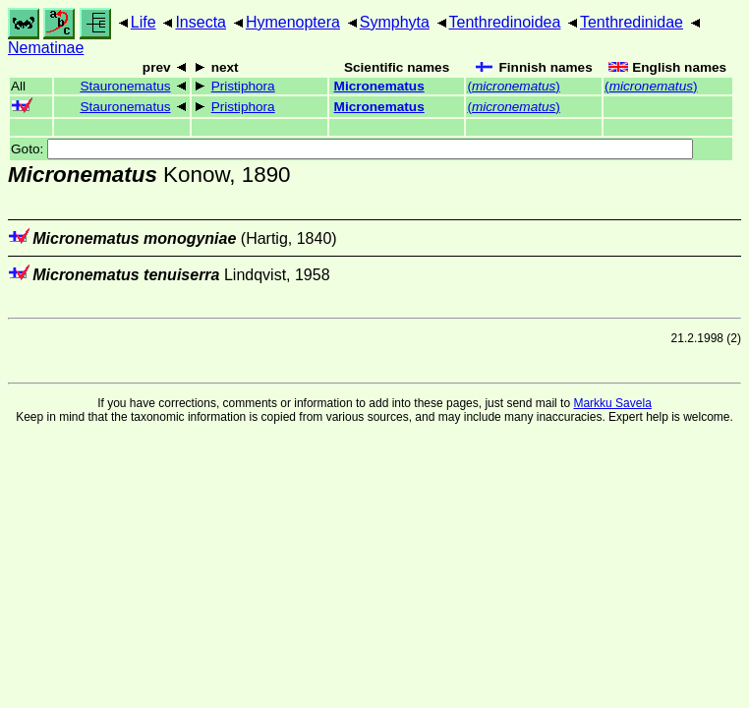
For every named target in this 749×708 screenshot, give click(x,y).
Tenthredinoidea (505, 22)
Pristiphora (243, 86)
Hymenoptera (293, 22)
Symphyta (395, 22)
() (513, 86)
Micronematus (379, 86)
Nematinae (46, 47)
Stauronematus (125, 86)
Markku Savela (612, 403)
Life (143, 22)
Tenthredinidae (631, 22)
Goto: (352, 149)
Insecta (200, 22)
